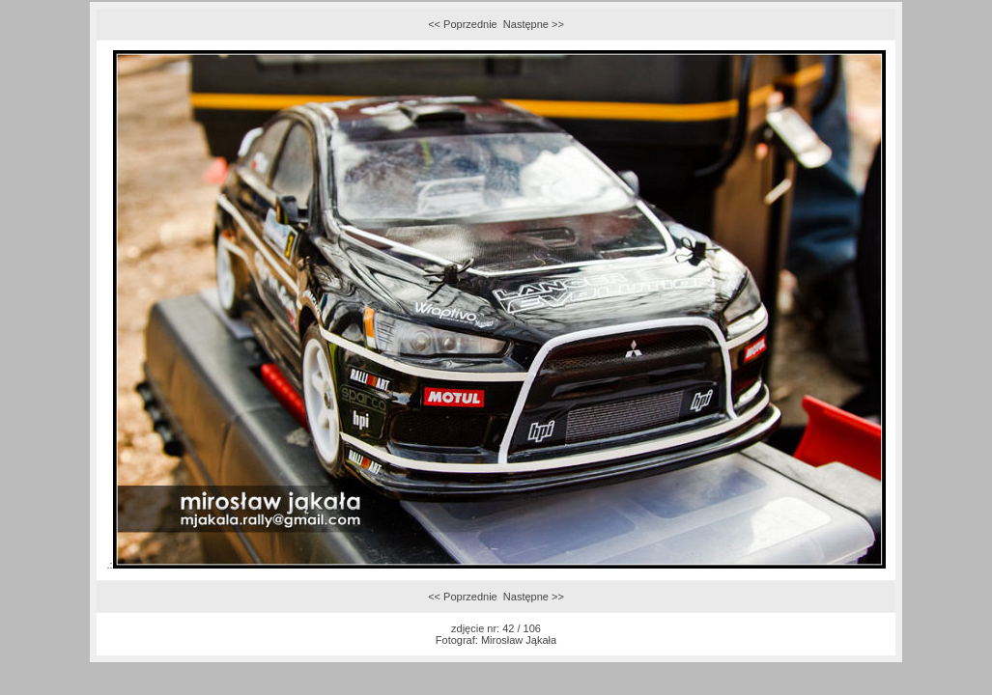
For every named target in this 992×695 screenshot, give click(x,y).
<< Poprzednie (462, 24)
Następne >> (533, 24)
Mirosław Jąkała (518, 640)
